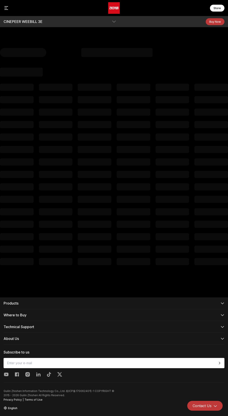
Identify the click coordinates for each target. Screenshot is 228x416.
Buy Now (215, 21)
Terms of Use (33, 399)
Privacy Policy (13, 399)
